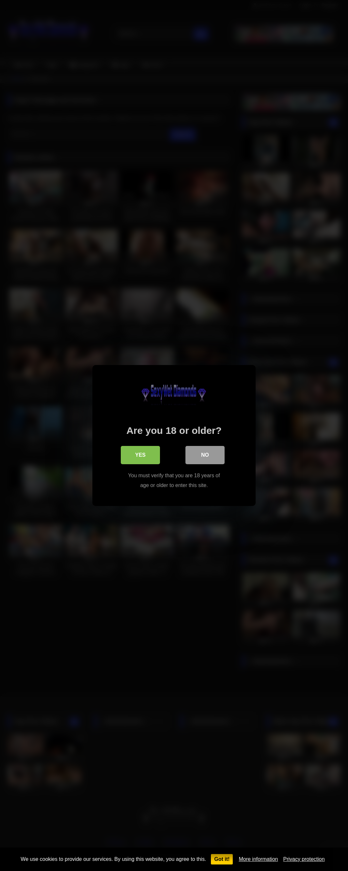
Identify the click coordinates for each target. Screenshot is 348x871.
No (205, 455)
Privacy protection (303, 859)
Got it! (221, 859)
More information (258, 859)
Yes (140, 455)
